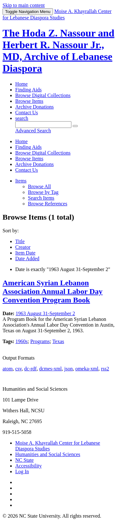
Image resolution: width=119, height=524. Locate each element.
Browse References (47, 203)
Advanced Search (33, 130)
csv (18, 368)
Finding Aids (28, 89)
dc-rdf (30, 368)
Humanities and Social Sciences (47, 454)
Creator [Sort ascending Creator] (22, 247)
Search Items (41, 198)
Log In (22, 471)
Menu (27, 11)
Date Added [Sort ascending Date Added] (27, 258)
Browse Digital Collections (42, 95)
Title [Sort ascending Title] (20, 241)
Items (21, 180)
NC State (24, 460)
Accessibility (28, 465)
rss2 (105, 368)
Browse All (39, 186)
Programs (40, 341)
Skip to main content (24, 5)
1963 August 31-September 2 (45, 313)
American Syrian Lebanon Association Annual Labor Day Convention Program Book (52, 291)
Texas (58, 341)
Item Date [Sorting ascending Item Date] (25, 252)
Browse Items (29, 101)
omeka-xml (86, 368)
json (68, 368)
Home (21, 84)
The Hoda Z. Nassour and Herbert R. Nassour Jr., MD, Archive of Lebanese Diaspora (58, 50)
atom (8, 368)
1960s (22, 341)
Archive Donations (34, 106)
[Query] (43, 124)
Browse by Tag (43, 192)
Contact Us (26, 112)
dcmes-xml (50, 368)
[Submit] (75, 126)
